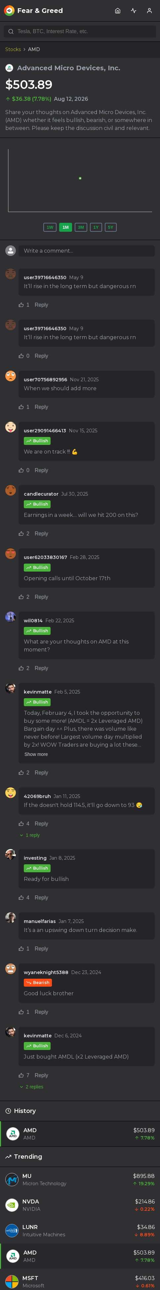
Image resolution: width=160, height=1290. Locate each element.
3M (81, 227)
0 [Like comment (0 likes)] (24, 356)
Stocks (13, 49)
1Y (96, 227)
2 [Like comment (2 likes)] (24, 533)
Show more (36, 754)
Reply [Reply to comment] (41, 305)
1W (50, 227)
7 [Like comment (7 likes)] (24, 1075)
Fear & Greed (33, 10)
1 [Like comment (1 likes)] (24, 305)
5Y (110, 227)
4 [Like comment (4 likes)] (24, 824)
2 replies (31, 1087)
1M (65, 227)
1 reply (29, 835)
